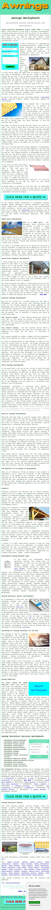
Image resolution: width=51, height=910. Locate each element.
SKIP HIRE (27, 780)
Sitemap (2, 896)
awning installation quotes (11, 835)
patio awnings (19, 568)
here (19, 837)
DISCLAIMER (46, 13)
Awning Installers (8, 867)
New (11, 896)
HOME (25, 13)
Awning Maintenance (42, 864)
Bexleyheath (26, 210)
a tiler (31, 778)
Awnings (24, 862)
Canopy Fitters (13, 862)
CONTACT (39, 13)
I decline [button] (37, 902)
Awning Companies (42, 869)
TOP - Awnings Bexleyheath (11, 883)
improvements (6, 771)
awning (17, 202)
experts (17, 830)
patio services (30, 782)
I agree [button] (31, 902)
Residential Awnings (28, 873)
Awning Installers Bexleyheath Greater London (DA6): (21, 29)
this (29, 618)
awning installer (17, 776)
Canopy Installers (15, 869)
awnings (16, 820)
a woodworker (28, 787)
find (7, 806)
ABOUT (34, 13)
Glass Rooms (21, 867)
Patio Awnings (29, 869)
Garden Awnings (14, 875)
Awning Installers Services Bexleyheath (23, 736)
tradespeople (36, 773)
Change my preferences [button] (35, 905)
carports (4, 493)
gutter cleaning (40, 784)
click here (19, 607)
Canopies (16, 864)
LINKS (29, 13)
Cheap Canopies (26, 864)
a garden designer (38, 789)
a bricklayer (9, 778)
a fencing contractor (21, 785)
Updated (15, 896)
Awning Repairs (33, 867)
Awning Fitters (34, 871)
